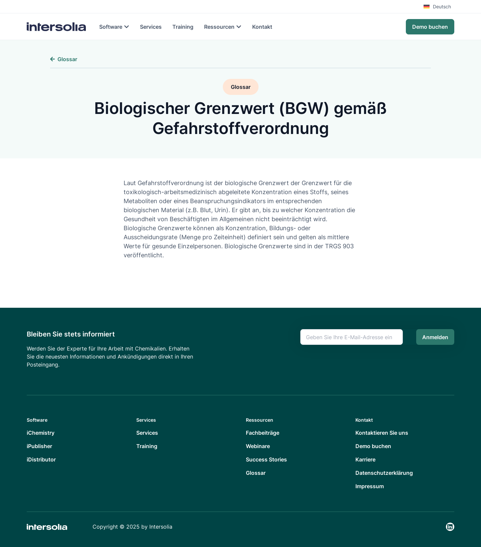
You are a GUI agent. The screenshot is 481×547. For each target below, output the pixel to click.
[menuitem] (439, 6)
